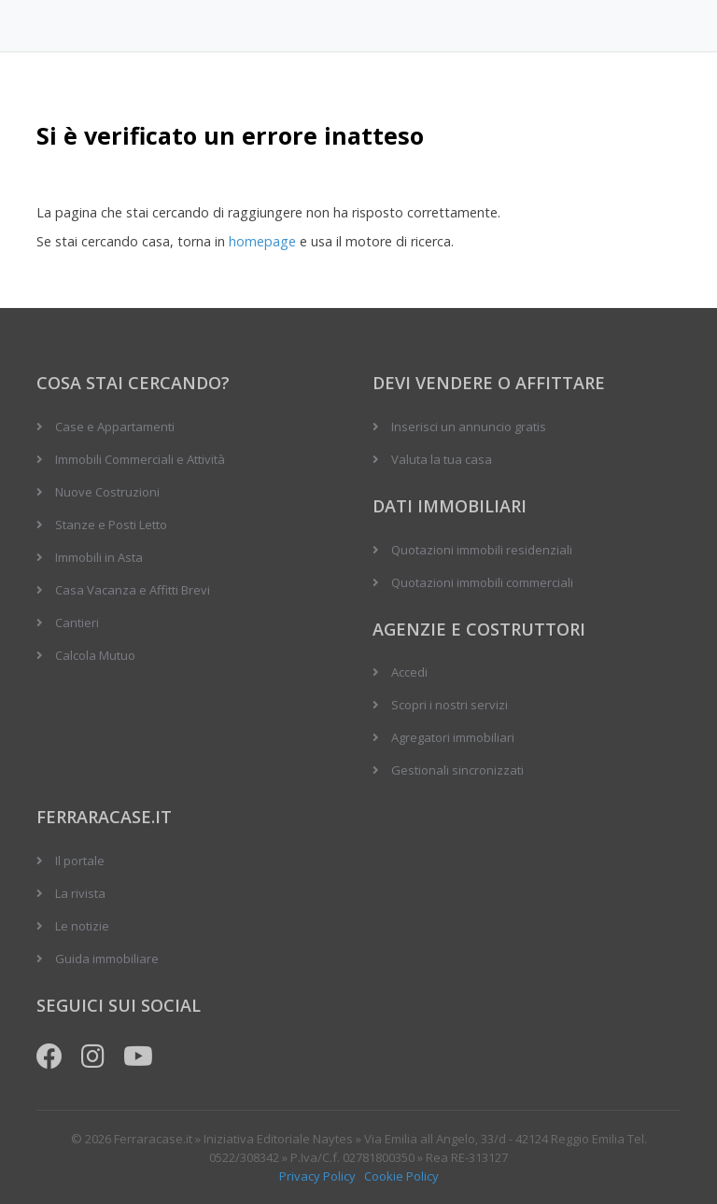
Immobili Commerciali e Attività (140, 459)
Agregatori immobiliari (452, 737)
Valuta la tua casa (441, 459)
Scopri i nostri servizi (449, 704)
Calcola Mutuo (95, 655)
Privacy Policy (317, 1176)
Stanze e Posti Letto (111, 524)
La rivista (80, 893)
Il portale (80, 860)
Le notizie (82, 925)
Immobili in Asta (99, 557)
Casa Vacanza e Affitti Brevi (132, 589)
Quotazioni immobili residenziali (481, 549)
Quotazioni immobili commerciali (482, 582)
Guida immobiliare (107, 958)
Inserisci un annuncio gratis (468, 426)
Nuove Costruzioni (107, 491)
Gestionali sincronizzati (457, 770)
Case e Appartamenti (115, 426)
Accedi (409, 672)
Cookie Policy (401, 1176)
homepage (262, 241)
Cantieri (77, 622)
